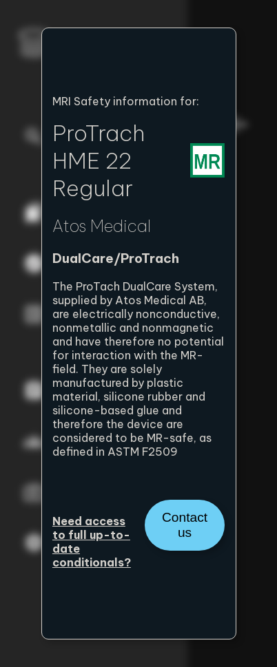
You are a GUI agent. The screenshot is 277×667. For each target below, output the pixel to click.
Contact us (184, 525)
